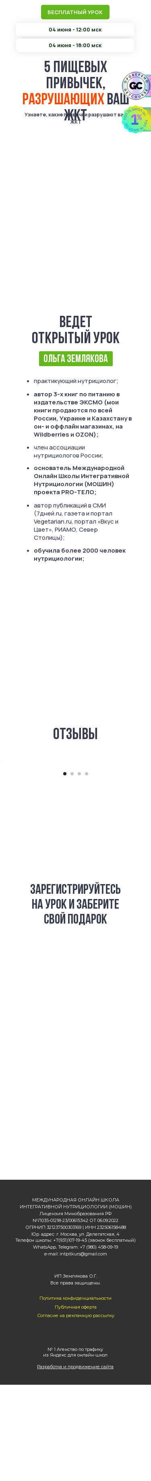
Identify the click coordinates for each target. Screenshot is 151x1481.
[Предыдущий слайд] (7, 809)
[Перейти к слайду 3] (79, 870)
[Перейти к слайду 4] (86, 870)
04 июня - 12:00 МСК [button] (75, 1044)
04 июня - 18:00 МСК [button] (75, 1086)
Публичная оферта (76, 1403)
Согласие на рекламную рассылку (75, 1412)
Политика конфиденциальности (75, 1394)
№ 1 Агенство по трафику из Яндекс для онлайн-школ (75, 1448)
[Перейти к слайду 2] (72, 870)
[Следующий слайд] (144, 809)
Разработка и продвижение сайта (75, 1463)
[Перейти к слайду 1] (64, 870)
